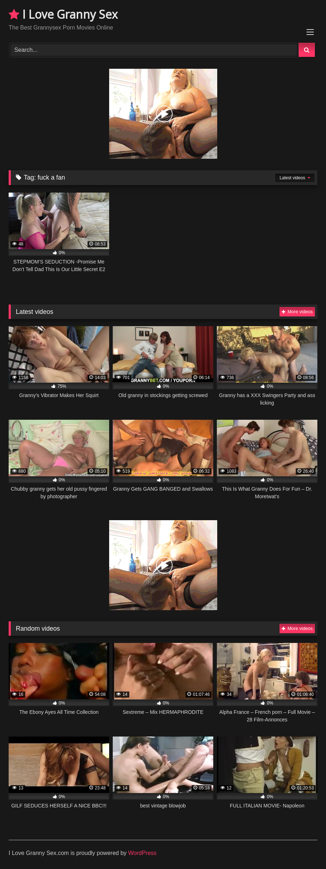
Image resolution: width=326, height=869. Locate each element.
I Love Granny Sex (63, 14)
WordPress (142, 853)
